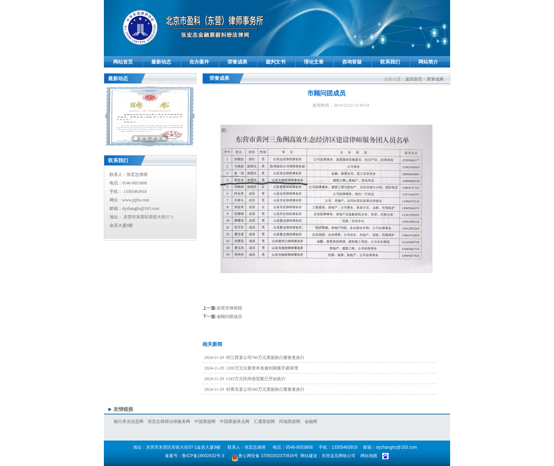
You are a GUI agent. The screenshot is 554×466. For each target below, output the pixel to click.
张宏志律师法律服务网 (169, 421)
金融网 (311, 421)
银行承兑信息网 (128, 421)
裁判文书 (275, 62)
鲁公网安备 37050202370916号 (264, 455)
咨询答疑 (352, 62)
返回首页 (413, 79)
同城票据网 (289, 421)
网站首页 (123, 62)
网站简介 (428, 62)
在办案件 (199, 62)
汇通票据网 (264, 421)
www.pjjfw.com (135, 199)
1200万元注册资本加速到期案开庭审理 (262, 368)
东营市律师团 (229, 308)
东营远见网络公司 (338, 455)
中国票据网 (205, 421)
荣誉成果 (237, 62)
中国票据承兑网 (234, 421)
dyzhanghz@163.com (140, 208)
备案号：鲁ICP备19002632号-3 (194, 455)
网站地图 (368, 455)
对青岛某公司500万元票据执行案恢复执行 (265, 389)
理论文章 (314, 62)
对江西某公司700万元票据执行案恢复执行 (265, 357)
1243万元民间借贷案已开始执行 (255, 378)
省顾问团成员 (229, 316)
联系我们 (390, 62)
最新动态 (161, 62)
